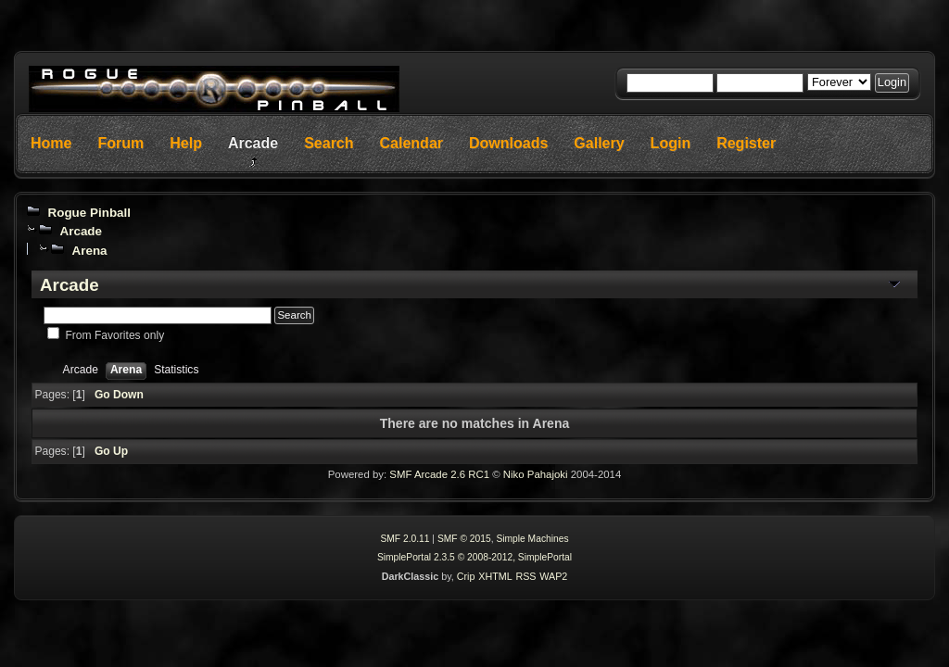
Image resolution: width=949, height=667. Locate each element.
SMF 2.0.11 (404, 539)
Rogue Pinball (89, 213)
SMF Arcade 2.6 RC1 (439, 474)
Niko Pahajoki (535, 474)
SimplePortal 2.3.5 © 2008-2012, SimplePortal (474, 557)
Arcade (80, 231)
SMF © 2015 (464, 539)
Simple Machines (532, 539)
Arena (89, 251)
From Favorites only (114, 335)
